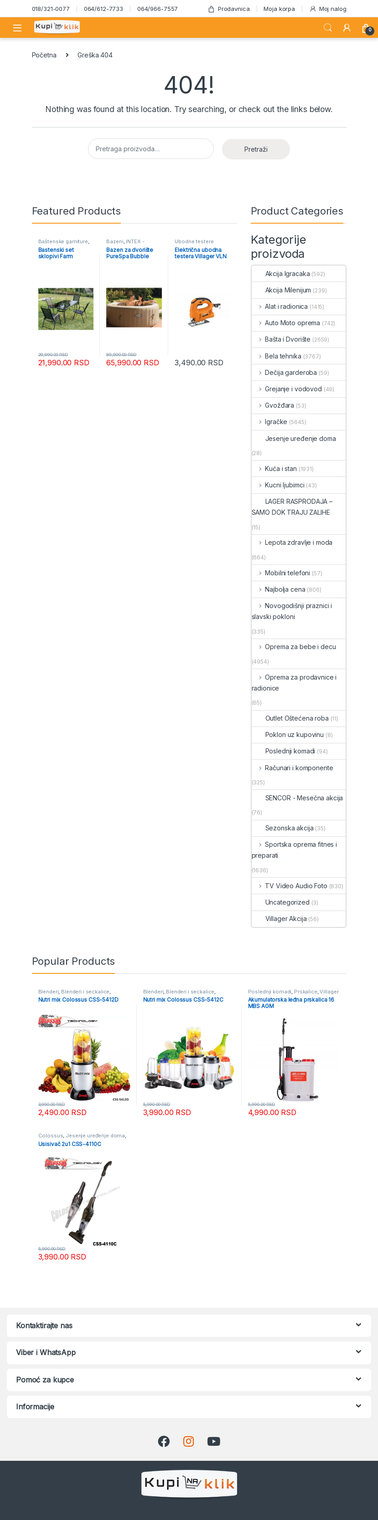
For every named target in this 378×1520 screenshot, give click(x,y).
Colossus (50, 1135)
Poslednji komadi (284, 751)
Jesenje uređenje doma (294, 438)
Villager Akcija (279, 918)
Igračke (270, 421)
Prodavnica (228, 9)
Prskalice (305, 991)
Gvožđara (273, 405)
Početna (44, 55)
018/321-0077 (51, 8)
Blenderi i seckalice (85, 991)
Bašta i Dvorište (281, 339)
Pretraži (256, 149)
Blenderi (48, 991)
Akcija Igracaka (281, 273)
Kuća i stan (274, 468)
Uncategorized (281, 902)
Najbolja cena (279, 589)
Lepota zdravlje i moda (292, 542)
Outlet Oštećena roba (290, 718)
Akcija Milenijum (281, 290)
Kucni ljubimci (278, 485)
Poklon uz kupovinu (288, 734)
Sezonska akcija (283, 828)
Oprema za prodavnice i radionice (294, 682)
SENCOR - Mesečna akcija (297, 798)
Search (328, 28)
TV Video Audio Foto (289, 886)
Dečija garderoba (284, 372)
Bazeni (114, 241)
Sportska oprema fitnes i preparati (294, 849)
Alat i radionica (280, 306)
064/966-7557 (157, 8)
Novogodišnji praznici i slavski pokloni (292, 611)
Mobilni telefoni (281, 573)
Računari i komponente (292, 768)
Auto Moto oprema (286, 323)
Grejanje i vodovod (287, 389)
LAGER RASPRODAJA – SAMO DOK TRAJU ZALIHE (292, 506)
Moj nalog (328, 9)
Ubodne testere (194, 241)
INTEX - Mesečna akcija (125, 244)
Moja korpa (279, 8)
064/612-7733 (103, 8)
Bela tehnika (276, 356)
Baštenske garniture (63, 241)
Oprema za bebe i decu (294, 646)
